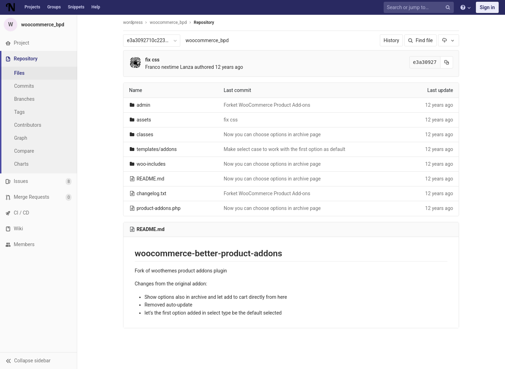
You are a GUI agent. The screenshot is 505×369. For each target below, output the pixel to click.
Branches (24, 99)
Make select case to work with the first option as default (284, 149)
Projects (32, 7)
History (391, 40)
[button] (38, 360)
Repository (204, 22)
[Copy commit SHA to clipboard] (446, 62)
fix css (152, 59)
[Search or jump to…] (420, 7)
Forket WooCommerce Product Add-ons (267, 105)
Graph (20, 138)
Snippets (76, 7)
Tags (19, 112)
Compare (24, 151)
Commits (24, 86)
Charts (21, 164)
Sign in (487, 7)
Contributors (27, 125)
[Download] (448, 40)
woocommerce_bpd (207, 40)
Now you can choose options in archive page (272, 134)
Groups (54, 7)
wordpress (133, 22)
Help (96, 7)
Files (19, 73)
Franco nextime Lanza (169, 67)
